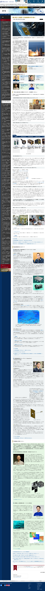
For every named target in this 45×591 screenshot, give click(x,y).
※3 (15, 235)
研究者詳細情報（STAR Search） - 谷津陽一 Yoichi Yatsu (23, 350)
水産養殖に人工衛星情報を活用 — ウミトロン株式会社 (40, 85)
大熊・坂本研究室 (17, 436)
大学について (30, 584)
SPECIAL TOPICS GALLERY (29, 567)
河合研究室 (16, 348)
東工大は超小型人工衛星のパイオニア (35, 66)
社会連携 (29, 587)
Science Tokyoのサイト (11, 5)
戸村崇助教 (36, 392)
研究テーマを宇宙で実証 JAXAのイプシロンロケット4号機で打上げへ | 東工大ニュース (26, 553)
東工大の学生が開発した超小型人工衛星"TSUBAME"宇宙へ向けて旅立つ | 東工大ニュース (26, 556)
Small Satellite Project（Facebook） (20, 351)
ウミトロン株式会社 (17, 548)
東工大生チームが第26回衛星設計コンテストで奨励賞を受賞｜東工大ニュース (25, 243)
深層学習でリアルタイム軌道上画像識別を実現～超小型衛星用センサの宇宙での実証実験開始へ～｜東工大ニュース (29, 354)
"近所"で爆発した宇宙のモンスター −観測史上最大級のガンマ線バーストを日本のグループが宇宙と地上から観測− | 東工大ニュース (29, 559)
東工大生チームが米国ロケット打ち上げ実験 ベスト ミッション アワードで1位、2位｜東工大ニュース (28, 242)
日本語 (16, 0)
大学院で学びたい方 (39, 584)
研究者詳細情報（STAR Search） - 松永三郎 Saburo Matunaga (23, 240)
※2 (16, 231)
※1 (15, 227)
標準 (24, 0)
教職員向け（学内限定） (39, 589)
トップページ (2, 14)
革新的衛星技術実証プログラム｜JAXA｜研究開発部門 (21, 551)
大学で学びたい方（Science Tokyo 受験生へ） (40, 583)
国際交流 (29, 588)
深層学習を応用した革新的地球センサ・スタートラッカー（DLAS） (24, 76)
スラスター (21, 170)
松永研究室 (15, 238)
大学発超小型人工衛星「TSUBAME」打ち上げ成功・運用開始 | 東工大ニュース (25, 555)
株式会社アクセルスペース (18, 499)
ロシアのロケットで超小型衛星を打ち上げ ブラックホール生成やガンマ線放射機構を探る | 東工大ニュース (29, 562)
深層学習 (15, 254)
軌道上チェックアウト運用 (25, 305)
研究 (5, 14)
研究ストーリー (10, 14)
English (19, 0)
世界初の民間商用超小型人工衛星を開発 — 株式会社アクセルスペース (24, 85)
